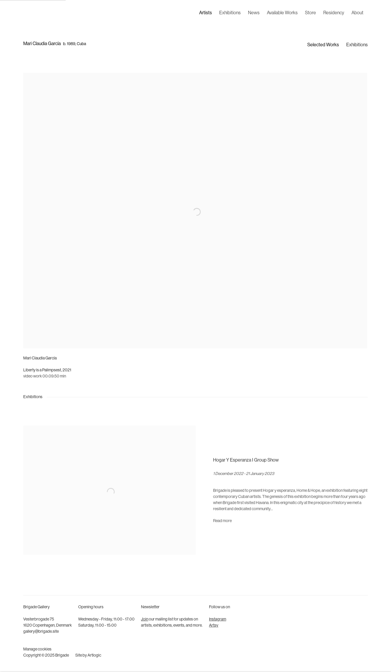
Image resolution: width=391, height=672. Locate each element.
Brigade (32, 13)
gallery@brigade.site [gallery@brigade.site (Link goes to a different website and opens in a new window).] (41, 632)
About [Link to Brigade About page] (357, 13)
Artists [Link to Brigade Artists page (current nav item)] (205, 13)
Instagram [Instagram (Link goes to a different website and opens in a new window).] (217, 619)
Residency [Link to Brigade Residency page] (333, 13)
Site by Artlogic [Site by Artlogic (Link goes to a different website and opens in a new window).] (88, 655)
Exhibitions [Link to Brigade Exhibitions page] (230, 13)
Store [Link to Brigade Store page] (310, 13)
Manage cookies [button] (37, 649)
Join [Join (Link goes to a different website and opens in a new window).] (144, 619)
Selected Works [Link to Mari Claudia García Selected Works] (323, 45)
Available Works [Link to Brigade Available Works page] (282, 13)
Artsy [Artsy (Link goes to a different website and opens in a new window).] (213, 625)
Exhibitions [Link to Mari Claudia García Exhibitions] (357, 45)
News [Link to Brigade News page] (254, 13)
